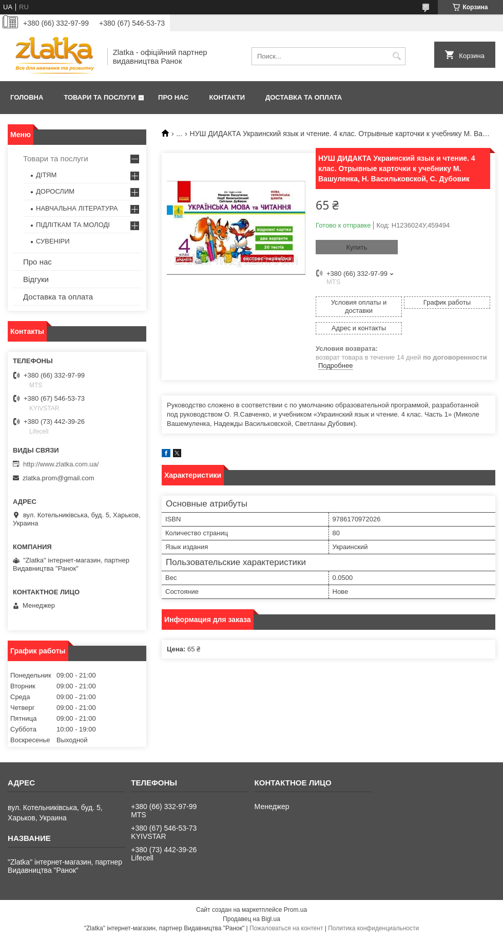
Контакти (227, 97)
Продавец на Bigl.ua (251, 919)
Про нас (173, 97)
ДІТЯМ (46, 175)
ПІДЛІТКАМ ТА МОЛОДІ (73, 225)
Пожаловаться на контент (286, 928)
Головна (26, 97)
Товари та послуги (100, 97)
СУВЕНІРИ (53, 241)
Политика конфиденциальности (373, 928)
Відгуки (36, 279)
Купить (356, 247)
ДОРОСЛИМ (55, 191)
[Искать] (396, 56)
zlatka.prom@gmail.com (58, 478)
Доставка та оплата (303, 97)
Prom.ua (295, 909)
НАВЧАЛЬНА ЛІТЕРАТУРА (77, 208)
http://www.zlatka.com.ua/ (61, 464)
